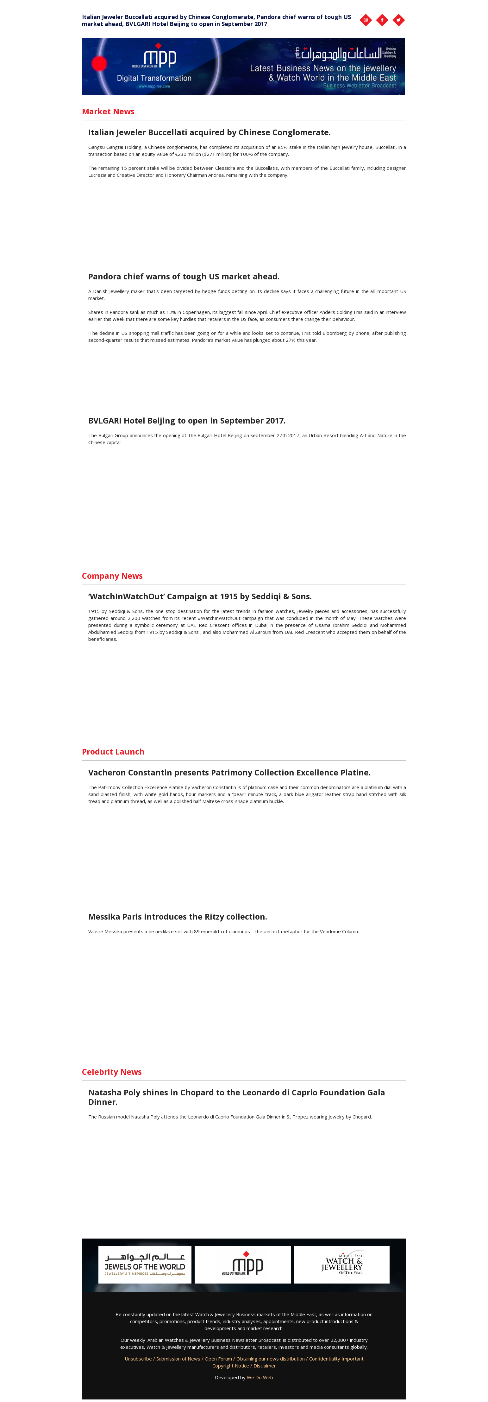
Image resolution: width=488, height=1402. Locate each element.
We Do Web (260, 1377)
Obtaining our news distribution (270, 1358)
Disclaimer (264, 1365)
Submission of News (178, 1358)
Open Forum (218, 1358)
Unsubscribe (138, 1358)
